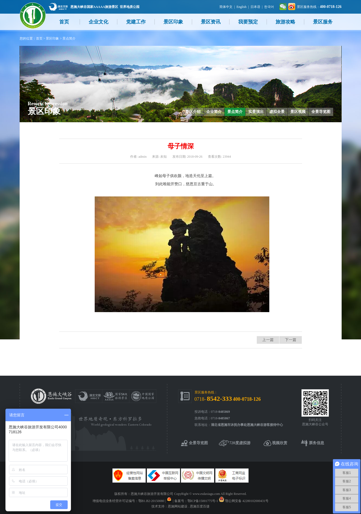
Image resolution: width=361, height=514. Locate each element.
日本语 (255, 7)
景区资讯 (210, 22)
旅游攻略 (285, 22)
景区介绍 (193, 112)
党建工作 (136, 22)
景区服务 (323, 22)
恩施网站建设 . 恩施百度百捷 (189, 506)
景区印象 (173, 22)
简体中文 (225, 7)
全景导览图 (320, 112)
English (242, 7)
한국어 (269, 7)
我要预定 (248, 22)
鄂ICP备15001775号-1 (202, 501)
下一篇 (290, 340)
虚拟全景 (277, 112)
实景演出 (256, 112)
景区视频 (298, 112)
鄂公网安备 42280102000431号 (246, 501)
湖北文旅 (58, 7)
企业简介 (214, 112)
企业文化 (98, 22)
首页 (64, 22)
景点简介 (69, 38)
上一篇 (268, 340)
